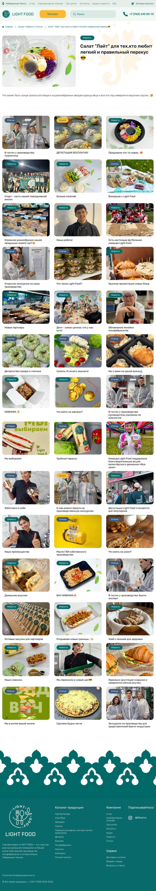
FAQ (114, 4)
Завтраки (59, 822)
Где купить (71, 4)
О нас (32, 4)
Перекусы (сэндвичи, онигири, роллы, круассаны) (74, 831)
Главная (9, 27)
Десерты (59, 837)
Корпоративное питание (50, 4)
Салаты (58, 826)
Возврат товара (114, 861)
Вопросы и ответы (115, 865)
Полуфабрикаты (63, 845)
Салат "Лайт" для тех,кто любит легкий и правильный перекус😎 (79, 27)
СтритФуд (60, 818)
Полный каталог (63, 857)
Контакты (84, 4)
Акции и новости (100, 4)
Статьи (109, 841)
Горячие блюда (62, 814)
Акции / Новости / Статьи (30, 27)
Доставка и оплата (116, 857)
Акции (109, 833)
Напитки (59, 849)
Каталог (53, 14)
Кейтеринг (60, 853)
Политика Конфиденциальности (18, 875)
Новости (110, 837)
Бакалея (59, 841)
